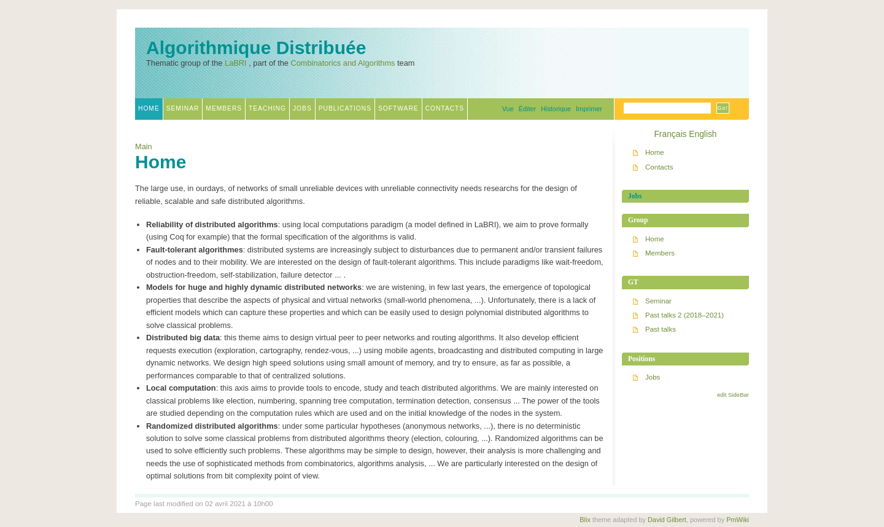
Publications (345, 108)
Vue (508, 108)
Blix (585, 519)
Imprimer (589, 108)
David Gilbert (667, 519)
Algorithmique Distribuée (256, 48)
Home (149, 108)
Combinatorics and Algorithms (342, 63)
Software (398, 108)
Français (670, 134)
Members (224, 108)
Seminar (183, 108)
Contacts (445, 108)
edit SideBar (733, 394)
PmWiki (737, 519)
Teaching (267, 108)
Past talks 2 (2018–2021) (684, 315)
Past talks (660, 329)
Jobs (302, 108)
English (702, 134)
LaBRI (236, 63)
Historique (556, 108)
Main (143, 146)
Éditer (527, 108)
